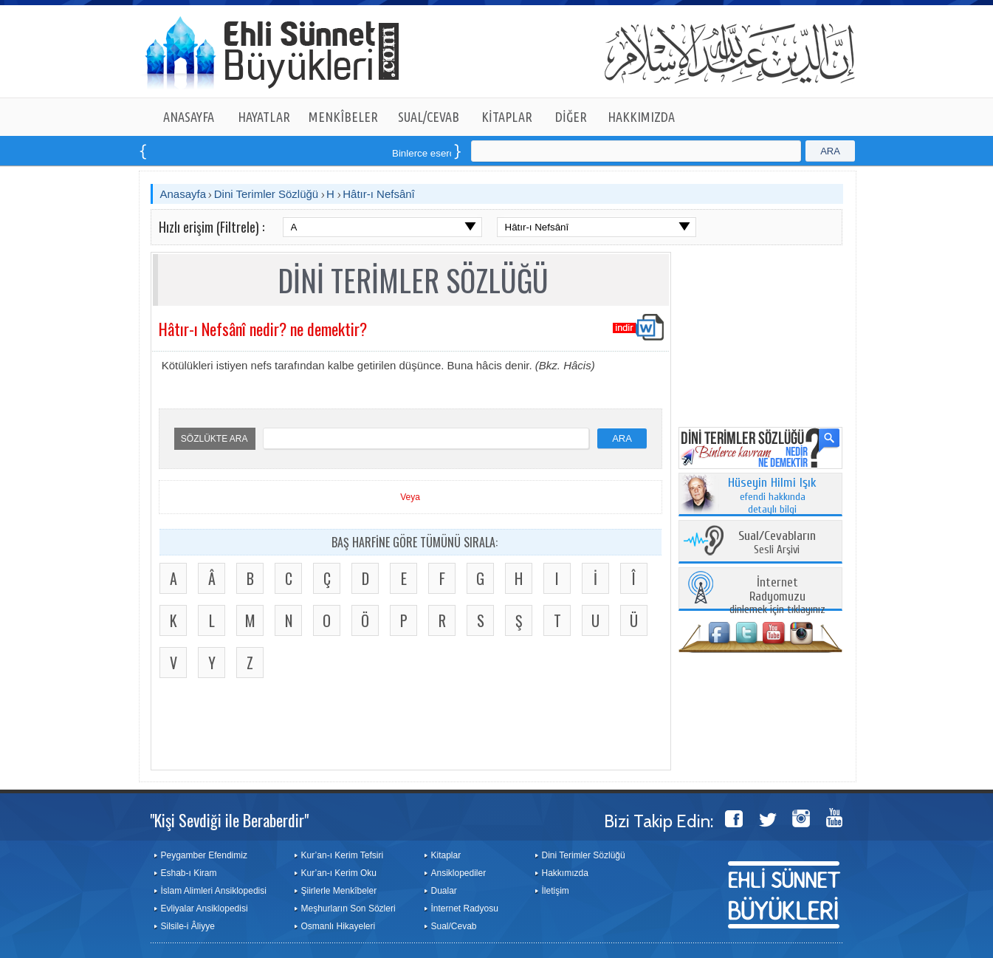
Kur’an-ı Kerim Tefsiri (342, 855)
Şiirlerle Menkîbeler (339, 891)
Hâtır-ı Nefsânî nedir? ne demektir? (263, 329)
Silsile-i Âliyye (188, 926)
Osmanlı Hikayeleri (338, 926)
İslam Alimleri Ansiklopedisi (214, 891)
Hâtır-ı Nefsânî (379, 194)
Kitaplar (446, 855)
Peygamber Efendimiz (204, 855)
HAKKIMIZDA (641, 116)
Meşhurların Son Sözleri (348, 908)
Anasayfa (183, 194)
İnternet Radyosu (464, 908)
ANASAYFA (188, 116)
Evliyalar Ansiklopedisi (204, 908)
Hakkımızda (565, 873)
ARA (830, 151)
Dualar (444, 891)
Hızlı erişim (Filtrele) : (211, 226)
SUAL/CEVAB (428, 116)
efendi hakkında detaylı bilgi (772, 496)
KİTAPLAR (506, 116)
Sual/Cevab (454, 926)
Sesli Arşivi (777, 543)
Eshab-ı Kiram (189, 873)
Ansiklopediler (459, 873)
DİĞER (571, 116)
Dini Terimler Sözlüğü (266, 194)
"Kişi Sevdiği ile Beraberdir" (229, 820)
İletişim (555, 891)
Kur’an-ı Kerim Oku (339, 873)
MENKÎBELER (343, 116)
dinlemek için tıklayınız (777, 596)
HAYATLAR (264, 116)
